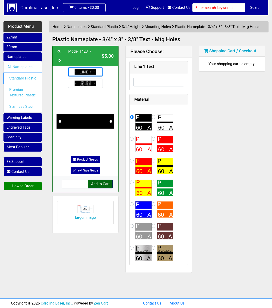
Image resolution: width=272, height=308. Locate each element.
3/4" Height (131, 27)
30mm (11, 47)
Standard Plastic (22, 78)
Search (256, 7)
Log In (137, 7)
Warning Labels (19, 117)
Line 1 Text (144, 66)
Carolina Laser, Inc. (39, 7)
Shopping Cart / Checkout (230, 51)
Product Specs (85, 159)
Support (155, 7)
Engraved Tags (18, 127)
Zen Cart (101, 303)
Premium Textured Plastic (22, 92)
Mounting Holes (158, 27)
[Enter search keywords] (218, 7)
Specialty (14, 137)
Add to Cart (100, 184)
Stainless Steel (21, 106)
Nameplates (16, 56)
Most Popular (18, 147)
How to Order (23, 186)
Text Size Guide (85, 170)
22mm (11, 37)
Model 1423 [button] (78, 51)
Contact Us (179, 7)
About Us (177, 303)
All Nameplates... (21, 67)
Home (58, 27)
